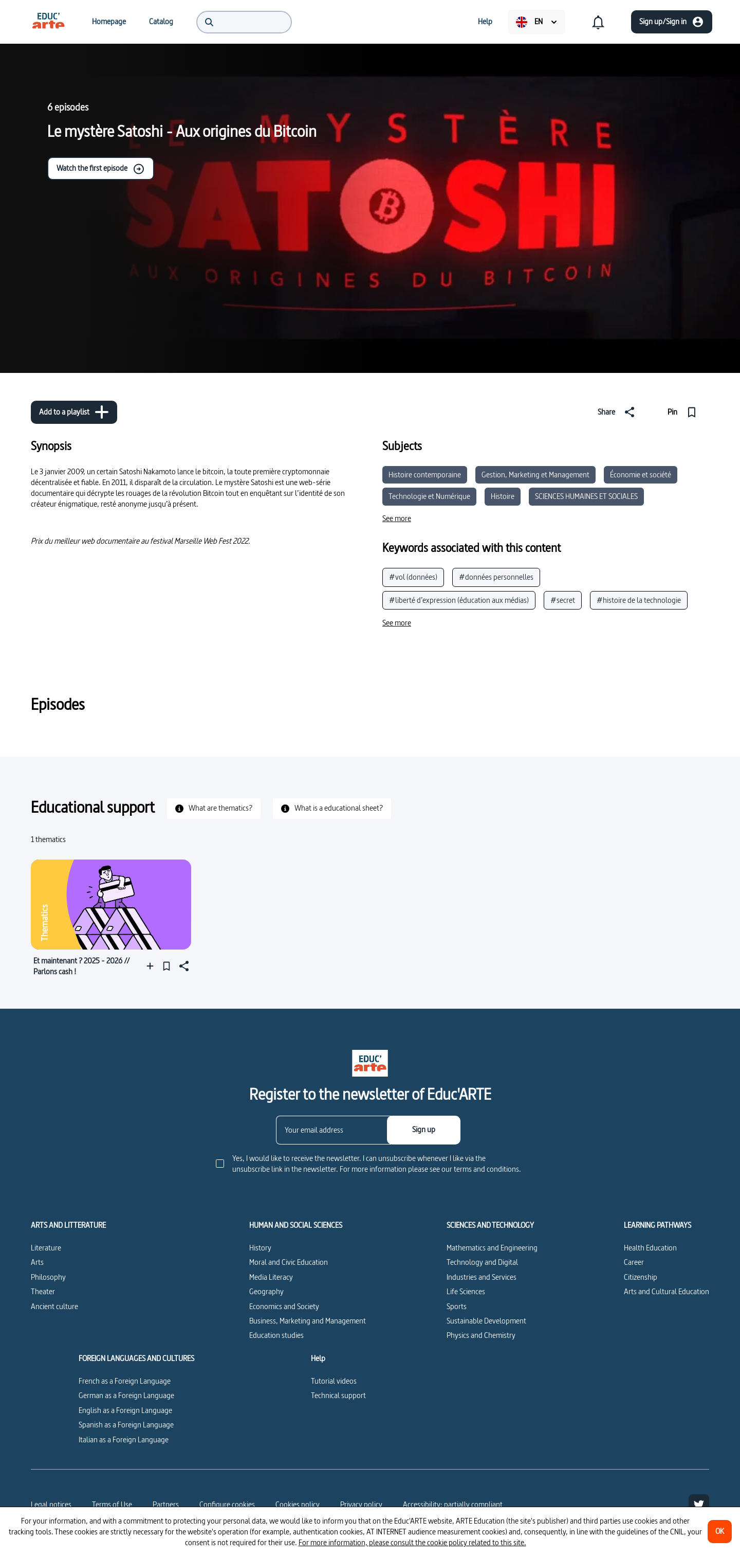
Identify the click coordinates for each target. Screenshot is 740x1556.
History (260, 1247)
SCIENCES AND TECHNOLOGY (490, 1225)
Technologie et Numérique (429, 496)
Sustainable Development (486, 1320)
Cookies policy (297, 1504)
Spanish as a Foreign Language (126, 1424)
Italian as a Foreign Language (124, 1439)
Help (318, 1358)
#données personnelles (496, 576)
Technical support (338, 1395)
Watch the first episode (101, 169)
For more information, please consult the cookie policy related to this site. (412, 1542)
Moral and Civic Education (288, 1262)
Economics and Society (284, 1306)
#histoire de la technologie (639, 600)
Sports (457, 1306)
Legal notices (51, 1504)
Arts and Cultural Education (666, 1291)
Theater (43, 1291)
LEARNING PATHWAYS (657, 1225)
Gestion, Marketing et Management (535, 474)
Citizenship (640, 1277)
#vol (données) (413, 576)
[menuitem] (48, 21)
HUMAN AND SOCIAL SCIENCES (295, 1225)
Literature (46, 1247)
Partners (166, 1504)
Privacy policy (361, 1504)
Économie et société (640, 474)
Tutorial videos (334, 1380)
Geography (266, 1291)
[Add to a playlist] (74, 412)
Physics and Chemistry (481, 1335)
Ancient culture (54, 1306)
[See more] (396, 518)
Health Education (650, 1247)
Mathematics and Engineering (492, 1247)
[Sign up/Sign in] (671, 21)
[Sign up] (423, 1130)
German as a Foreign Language (126, 1395)
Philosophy (48, 1277)
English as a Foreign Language (125, 1410)
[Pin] (684, 412)
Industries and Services (481, 1277)
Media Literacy (271, 1277)
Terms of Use (112, 1504)
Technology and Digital (482, 1262)
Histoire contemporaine (424, 474)
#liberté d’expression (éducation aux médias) (459, 600)
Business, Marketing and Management (307, 1320)
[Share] (618, 412)
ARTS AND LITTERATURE (68, 1225)
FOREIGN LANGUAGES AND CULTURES (136, 1358)
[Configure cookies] (227, 1504)
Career (634, 1262)
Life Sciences (466, 1291)
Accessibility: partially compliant (453, 1504)
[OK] (720, 1531)
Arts (37, 1262)
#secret (562, 600)
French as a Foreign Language (125, 1380)
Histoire (502, 496)
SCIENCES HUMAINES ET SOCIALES (586, 496)
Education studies (276, 1335)
